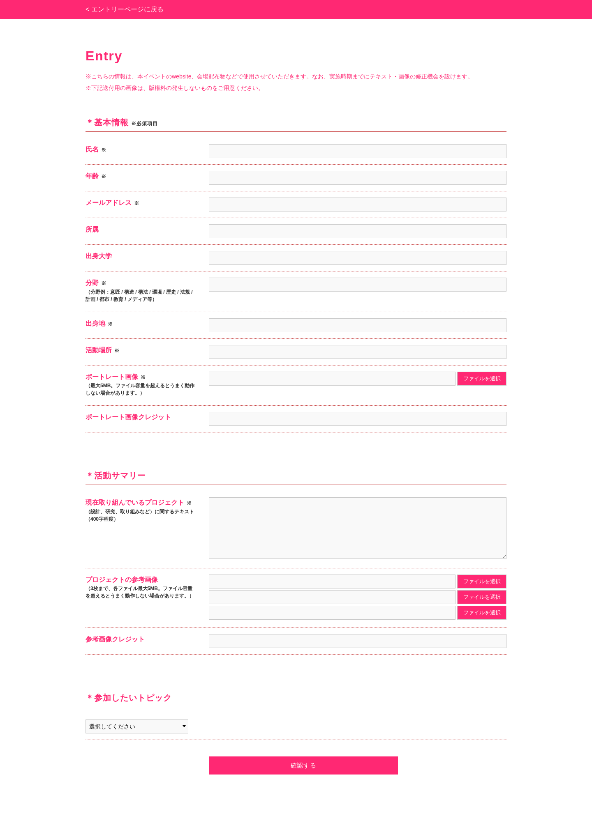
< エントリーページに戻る (125, 9)
